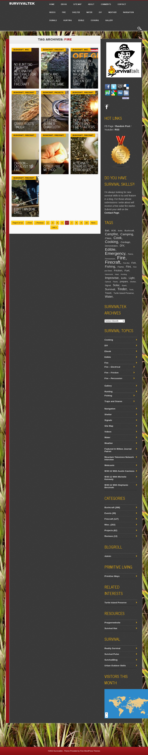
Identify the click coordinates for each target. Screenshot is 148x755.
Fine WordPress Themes (90, 751)
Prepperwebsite (112, 622)
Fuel (126, 270)
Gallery (109, 20)
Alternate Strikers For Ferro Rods (83, 166)
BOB (113, 230)
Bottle (120, 231)
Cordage (125, 242)
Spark (124, 285)
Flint (128, 266)
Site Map (77, 4)
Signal (108, 285)
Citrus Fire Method (52, 168)
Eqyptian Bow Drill (24, 210)
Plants (115, 282)
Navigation (128, 12)
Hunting (67, 20)
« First (29, 223)
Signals (53, 20)
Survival (110, 289)
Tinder (122, 289)
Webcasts (109, 465)
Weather (112, 12)
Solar (116, 285)
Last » (54, 227)
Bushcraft (19, 50)
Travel (108, 293)
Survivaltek (22, 3)
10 (86, 223)
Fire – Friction (111, 372)
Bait (107, 230)
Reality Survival (112, 648)
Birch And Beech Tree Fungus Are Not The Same (54, 79)
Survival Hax (110, 628)
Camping (126, 234)
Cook (117, 238)
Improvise (112, 277)
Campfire (111, 234)
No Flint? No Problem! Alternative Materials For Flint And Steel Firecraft (25, 74)
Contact (122, 4)
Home (51, 4)
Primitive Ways (112, 576)
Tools (131, 289)
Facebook (106, 106)
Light (131, 277)
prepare (124, 281)
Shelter (76, 12)
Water (89, 12)
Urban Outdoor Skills (115, 665)
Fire (64, 12)
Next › (93, 223)
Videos (52, 12)
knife (123, 278)
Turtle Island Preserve (123, 293)
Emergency (115, 253)
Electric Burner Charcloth (52, 124)
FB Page (108, 126)
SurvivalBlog (110, 660)
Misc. (27, 50)
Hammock (109, 274)
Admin (107, 556)
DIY (100, 12)
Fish (133, 262)
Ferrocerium (110, 259)
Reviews (108, 536)
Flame (121, 267)
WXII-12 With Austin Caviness (119, 471)
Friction (118, 270)
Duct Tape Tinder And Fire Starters (84, 124)
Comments (106, 4)
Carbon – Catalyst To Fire (23, 166)
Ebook (64, 4)
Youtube (108, 129)
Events (107, 513)
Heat (117, 274)
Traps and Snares (113, 401)
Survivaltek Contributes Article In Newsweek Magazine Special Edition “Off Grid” (83, 72)
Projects (59, 92)
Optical (108, 282)
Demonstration (111, 246)
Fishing (110, 266)
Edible (81, 20)
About (91, 4)
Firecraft (59, 50)
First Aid (126, 263)
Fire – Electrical (112, 367)
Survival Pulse (111, 654)
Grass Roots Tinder (24, 125)
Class (108, 238)
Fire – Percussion (113, 378)
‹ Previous (40, 223)
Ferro (130, 254)
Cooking (95, 20)
